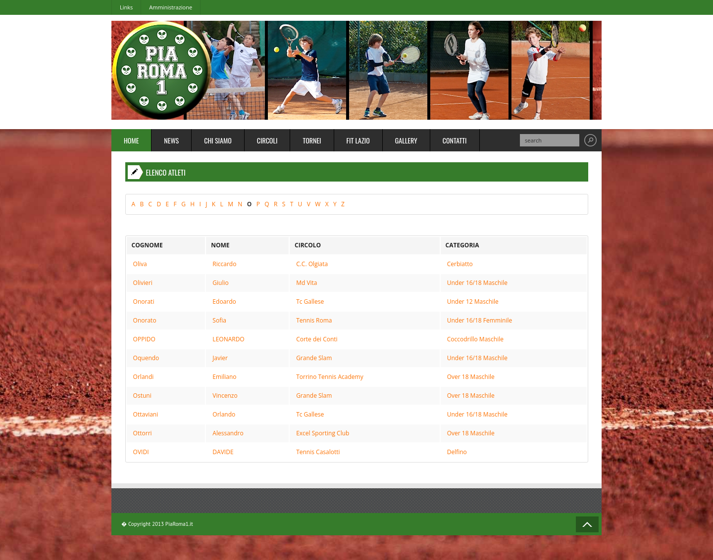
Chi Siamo (218, 140)
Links (126, 7)
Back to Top (587, 524)
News (171, 140)
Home (131, 140)
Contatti (455, 140)
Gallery (406, 140)
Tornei (312, 140)
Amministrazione (170, 7)
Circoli (267, 140)
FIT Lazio (358, 140)
